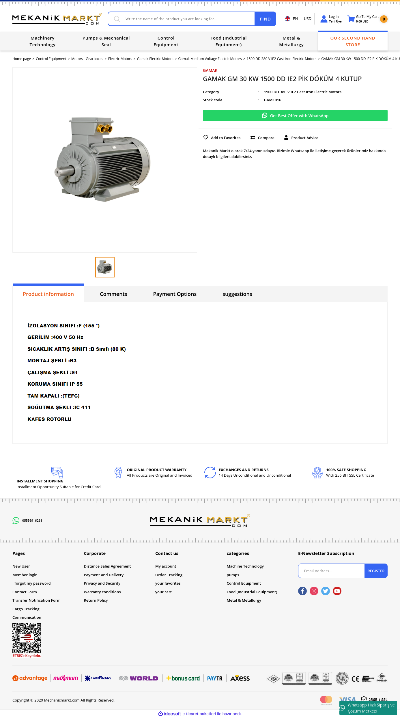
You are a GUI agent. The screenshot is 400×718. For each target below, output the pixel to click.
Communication (26, 617)
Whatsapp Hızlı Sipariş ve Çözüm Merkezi (367, 708)
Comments (113, 293)
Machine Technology (245, 566)
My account (165, 566)
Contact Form (24, 591)
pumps (233, 574)
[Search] (192, 19)
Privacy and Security (102, 583)
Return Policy (96, 600)
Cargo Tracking (25, 608)
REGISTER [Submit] (375, 570)
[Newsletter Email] (343, 571)
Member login (25, 574)
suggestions (237, 293)
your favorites (167, 583)
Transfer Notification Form (36, 600)
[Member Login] (331, 19)
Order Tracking (168, 574)
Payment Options (175, 293)
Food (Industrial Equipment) (252, 591)
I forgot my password (31, 583)
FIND (265, 19)
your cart (163, 591)
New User (21, 566)
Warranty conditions (102, 591)
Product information (48, 293)
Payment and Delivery (104, 574)
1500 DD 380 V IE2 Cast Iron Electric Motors (302, 91)
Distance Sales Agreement (107, 566)
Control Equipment (244, 583)
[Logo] (57, 18)
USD (307, 18)
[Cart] (363, 19)
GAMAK (210, 70)
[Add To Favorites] (221, 137)
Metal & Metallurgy (244, 600)
